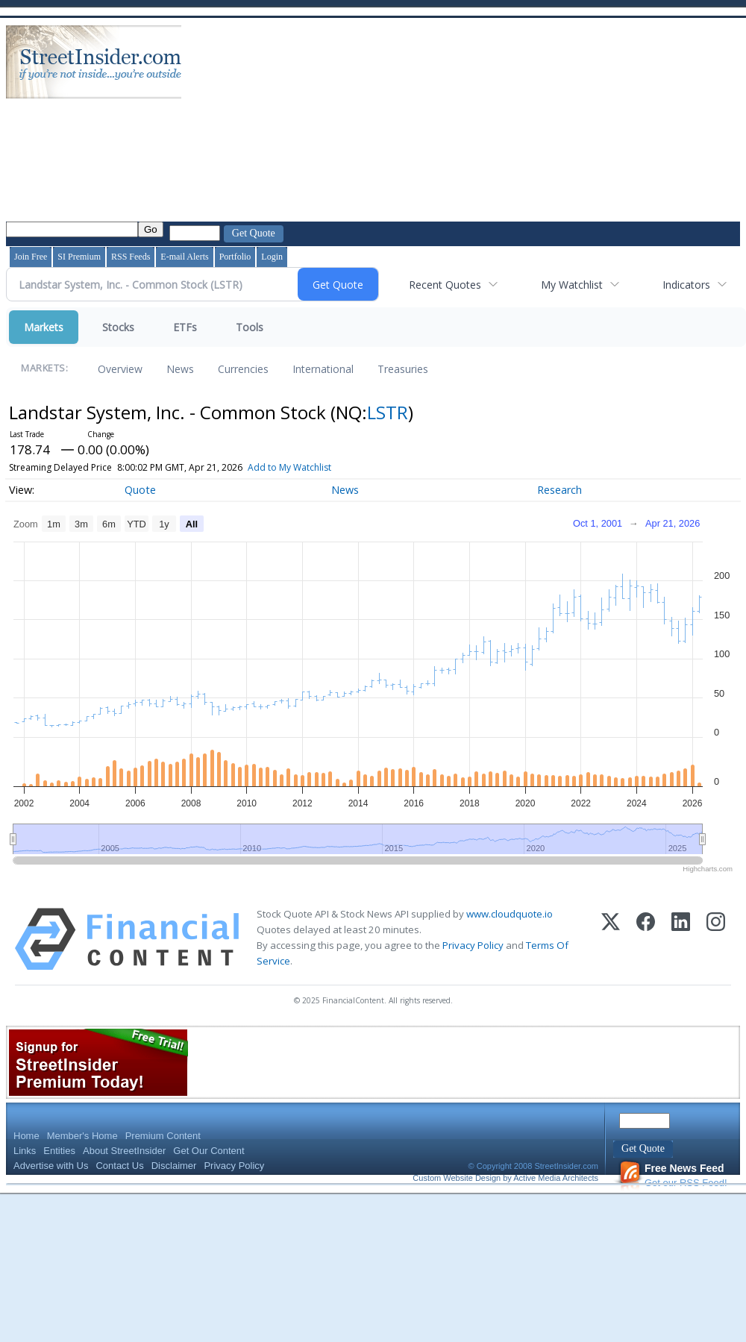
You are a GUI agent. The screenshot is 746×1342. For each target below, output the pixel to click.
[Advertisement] (297, 121)
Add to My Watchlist (289, 467)
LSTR (387, 412)
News (180, 369)
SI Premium (79, 256)
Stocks (118, 327)
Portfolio (235, 256)
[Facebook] (645, 939)
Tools (249, 327)
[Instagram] (715, 939)
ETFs (185, 327)
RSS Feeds (130, 256)
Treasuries (402, 369)
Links (24, 1150)
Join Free (30, 256)
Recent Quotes (445, 285)
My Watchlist (572, 285)
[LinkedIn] (680, 939)
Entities (59, 1150)
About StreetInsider (124, 1150)
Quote (140, 490)
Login (272, 256)
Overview (120, 369)
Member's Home (82, 1135)
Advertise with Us (50, 1165)
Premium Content (163, 1135)
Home (26, 1135)
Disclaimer (174, 1165)
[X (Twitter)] (610, 939)
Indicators (686, 285)
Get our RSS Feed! (673, 1175)
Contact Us (119, 1165)
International (323, 369)
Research (559, 490)
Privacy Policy (473, 945)
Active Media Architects (555, 1177)
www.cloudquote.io (509, 914)
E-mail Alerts (184, 256)
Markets (43, 327)
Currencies (243, 369)
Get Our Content (208, 1150)
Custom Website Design (457, 1177)
